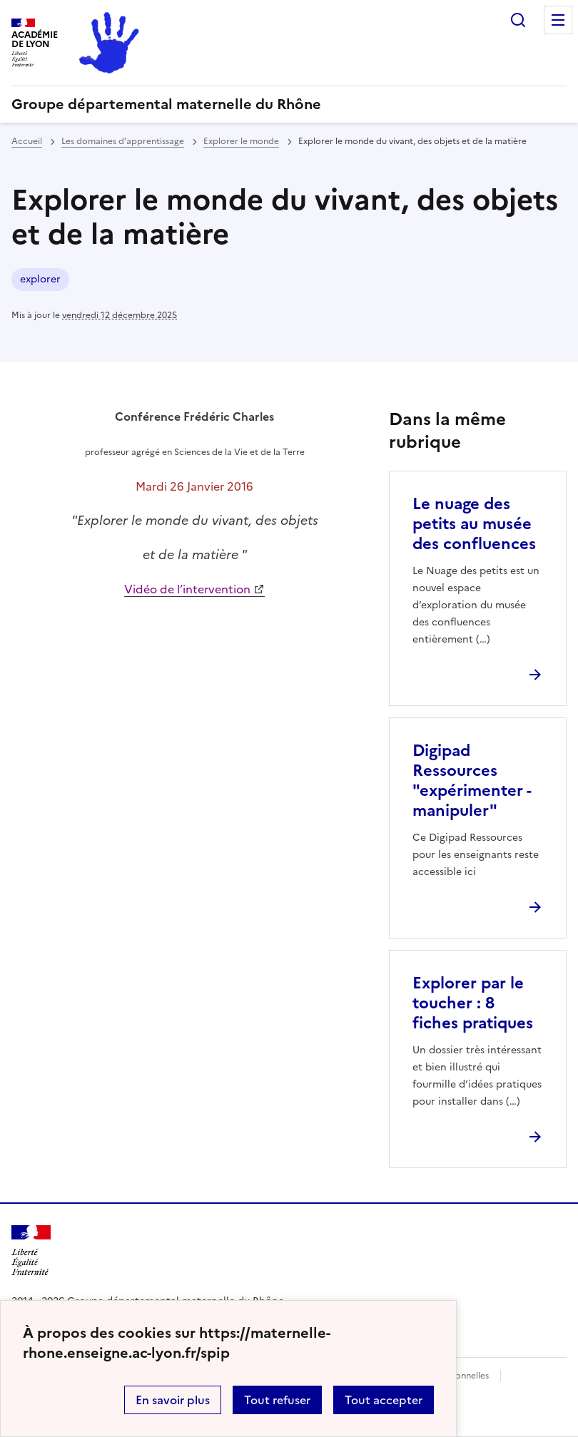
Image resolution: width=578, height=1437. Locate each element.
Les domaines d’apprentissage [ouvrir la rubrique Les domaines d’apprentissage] (122, 141)
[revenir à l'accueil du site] (289, 104)
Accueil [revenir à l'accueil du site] (26, 141)
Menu (558, 20)
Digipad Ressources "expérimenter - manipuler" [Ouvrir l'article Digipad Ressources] (471, 780)
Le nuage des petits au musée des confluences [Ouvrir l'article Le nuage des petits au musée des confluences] (474, 524)
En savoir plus (173, 1399)
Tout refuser (277, 1399)
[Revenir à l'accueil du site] (31, 1250)
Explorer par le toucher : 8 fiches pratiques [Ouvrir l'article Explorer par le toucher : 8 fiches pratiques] (472, 1003)
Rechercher (518, 20)
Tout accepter (383, 1399)
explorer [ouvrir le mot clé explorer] (40, 279)
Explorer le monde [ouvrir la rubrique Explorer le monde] (241, 141)
